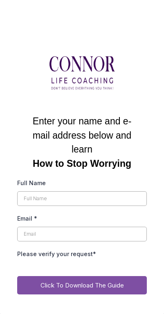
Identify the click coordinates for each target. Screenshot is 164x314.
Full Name (31, 182)
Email (27, 218)
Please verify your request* (56, 253)
